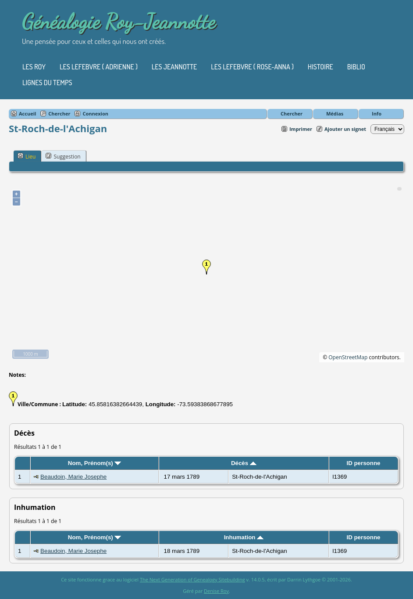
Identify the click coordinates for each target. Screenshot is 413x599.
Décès (243, 463)
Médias (334, 113)
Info (376, 113)
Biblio (356, 66)
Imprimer (300, 129)
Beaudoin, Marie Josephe (73, 476)
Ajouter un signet (345, 129)
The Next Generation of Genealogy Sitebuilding (192, 579)
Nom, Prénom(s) (94, 463)
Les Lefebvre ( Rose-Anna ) (252, 66)
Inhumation (244, 537)
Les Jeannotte (174, 66)
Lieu (27, 156)
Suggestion (63, 156)
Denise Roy (216, 591)
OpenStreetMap (347, 357)
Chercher (292, 113)
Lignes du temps (47, 82)
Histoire (320, 66)
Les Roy (34, 66)
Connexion (95, 113)
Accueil (27, 113)
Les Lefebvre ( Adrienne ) (99, 66)
